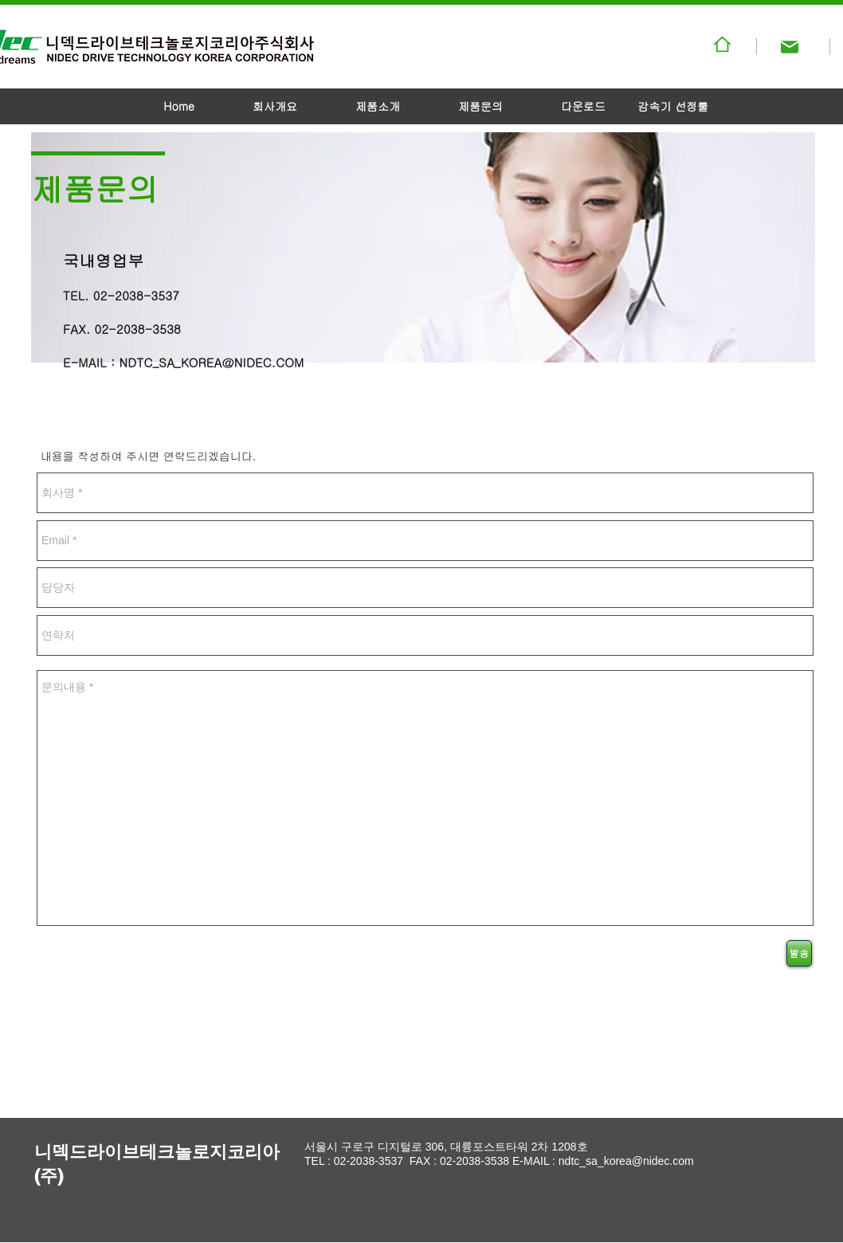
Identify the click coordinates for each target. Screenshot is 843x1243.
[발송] (799, 953)
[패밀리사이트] (722, 43)
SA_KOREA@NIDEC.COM (231, 362)
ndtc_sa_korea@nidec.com (626, 1161)
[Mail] (789, 47)
